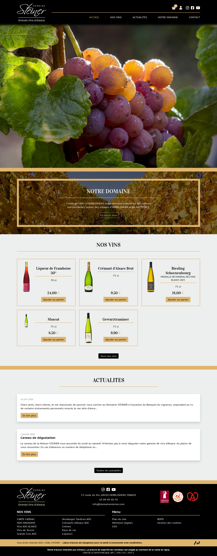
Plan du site (119, 519)
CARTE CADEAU (25, 519)
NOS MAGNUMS (26, 522)
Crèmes (66, 526)
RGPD (160, 519)
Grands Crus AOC (27, 533)
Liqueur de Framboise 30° (53, 270)
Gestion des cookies (169, 522)
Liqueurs (67, 533)
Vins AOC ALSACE (27, 526)
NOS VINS (116, 17)
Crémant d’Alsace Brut (116, 268)
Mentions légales (122, 522)
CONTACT (194, 17)
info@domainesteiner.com (108, 504)
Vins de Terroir (25, 530)
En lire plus (29, 415)
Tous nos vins (108, 355)
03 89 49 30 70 (108, 499)
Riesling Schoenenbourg (178, 270)
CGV (114, 526)
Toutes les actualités (108, 470)
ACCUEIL (94, 17)
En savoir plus (108, 215)
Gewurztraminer (116, 319)
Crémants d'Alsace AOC (75, 522)
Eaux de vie (69, 530)
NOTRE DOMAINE (168, 17)
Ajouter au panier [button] (53, 299)
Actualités (140, 17)
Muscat (53, 319)
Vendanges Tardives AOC (76, 519)
